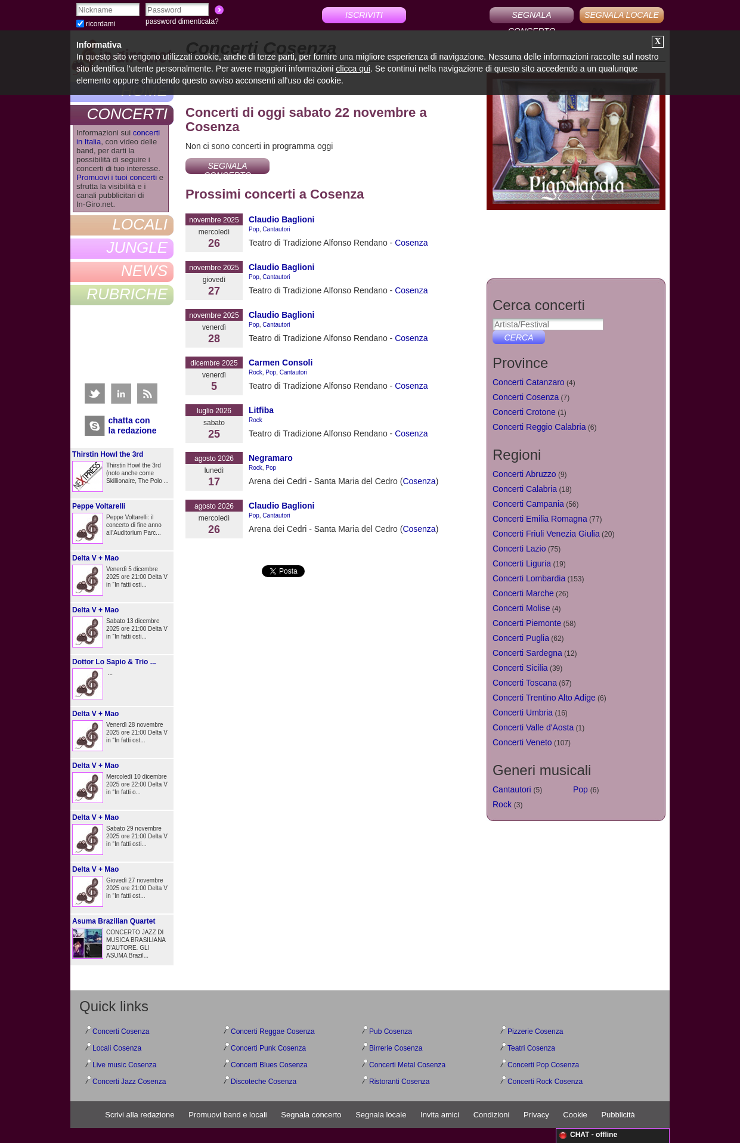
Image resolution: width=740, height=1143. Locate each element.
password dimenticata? (182, 21)
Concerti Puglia (521, 638)
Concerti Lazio (519, 548)
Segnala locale (380, 1114)
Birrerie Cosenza (395, 1048)
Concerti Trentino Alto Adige (544, 697)
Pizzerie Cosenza (535, 1031)
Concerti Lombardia (529, 578)
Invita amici (439, 1114)
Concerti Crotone (524, 412)
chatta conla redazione (133, 425)
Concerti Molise (521, 608)
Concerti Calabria (525, 489)
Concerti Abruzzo (524, 474)
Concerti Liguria (522, 563)
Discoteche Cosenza (263, 1081)
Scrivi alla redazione (139, 1114)
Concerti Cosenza (526, 397)
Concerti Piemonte (527, 623)
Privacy (536, 1114)
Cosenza (418, 481)
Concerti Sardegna (527, 653)
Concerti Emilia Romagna (540, 519)
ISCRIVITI (364, 15)
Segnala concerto (311, 1114)
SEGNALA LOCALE (621, 15)
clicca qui (353, 68)
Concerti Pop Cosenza (543, 1065)
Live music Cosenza (124, 1065)
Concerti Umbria (523, 712)
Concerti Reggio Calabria (539, 427)
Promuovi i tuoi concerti (116, 177)
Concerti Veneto (522, 742)
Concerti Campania (528, 504)
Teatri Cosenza (531, 1048)
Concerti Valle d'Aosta (533, 727)
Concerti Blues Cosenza (269, 1065)
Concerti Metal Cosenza (407, 1065)
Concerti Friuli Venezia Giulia (546, 533)
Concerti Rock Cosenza (545, 1081)
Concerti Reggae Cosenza (273, 1031)
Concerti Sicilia (520, 668)
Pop (254, 229)
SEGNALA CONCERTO (532, 16)
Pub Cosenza (390, 1031)
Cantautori (276, 229)
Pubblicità (617, 1114)
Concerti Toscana (525, 682)
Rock (255, 372)
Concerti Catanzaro (529, 382)
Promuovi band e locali (227, 1114)
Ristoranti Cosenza (399, 1081)
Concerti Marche (523, 593)
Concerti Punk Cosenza (268, 1048)
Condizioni (491, 1114)
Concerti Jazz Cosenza (129, 1081)
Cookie (575, 1114)
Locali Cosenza (116, 1048)
